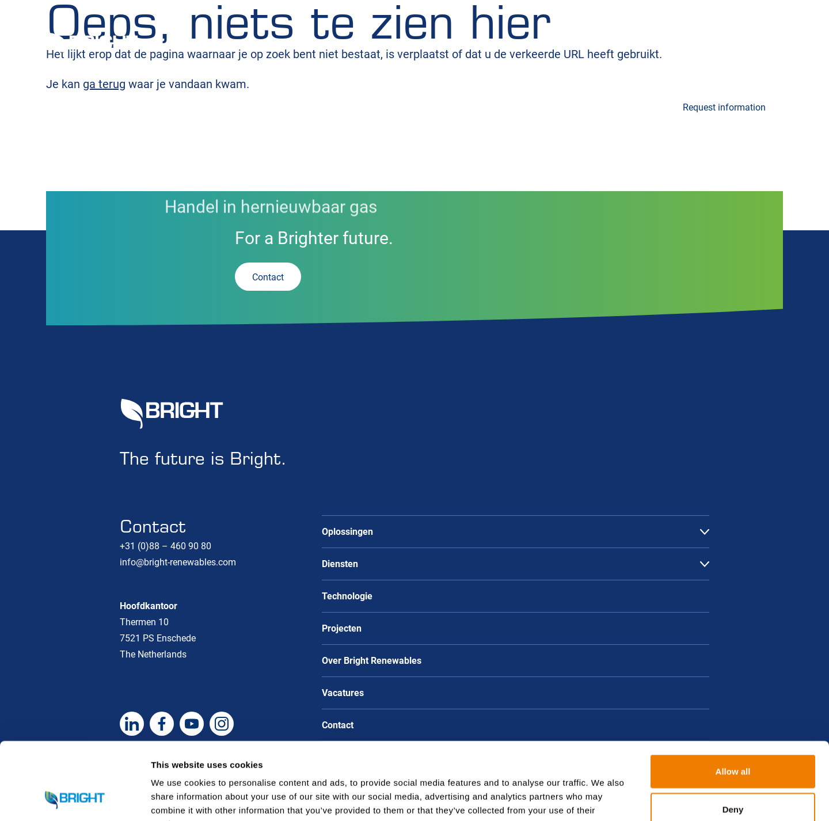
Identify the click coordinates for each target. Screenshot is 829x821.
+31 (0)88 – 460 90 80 (165, 546)
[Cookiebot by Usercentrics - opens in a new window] (74, 798)
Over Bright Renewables (371, 660)
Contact (767, 46)
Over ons (706, 46)
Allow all (733, 699)
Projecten (422, 105)
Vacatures (639, 46)
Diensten (183, 105)
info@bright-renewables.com (178, 562)
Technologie (308, 105)
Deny (733, 737)
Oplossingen (71, 105)
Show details (604, 798)
